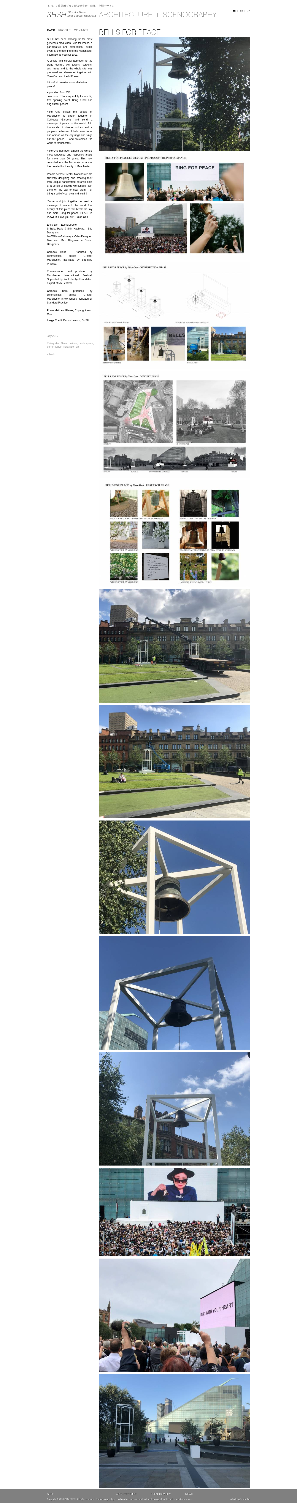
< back (51, 354)
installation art (71, 346)
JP (249, 11)
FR (241, 11)
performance (54, 346)
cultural (73, 343)
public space (86, 343)
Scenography (161, 1494)
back (51, 30)
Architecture (126, 1494)
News (64, 343)
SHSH (57, 14)
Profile (64, 30)
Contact (81, 30)
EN (234, 11)
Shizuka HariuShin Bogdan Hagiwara (81, 14)
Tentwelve (245, 1499)
